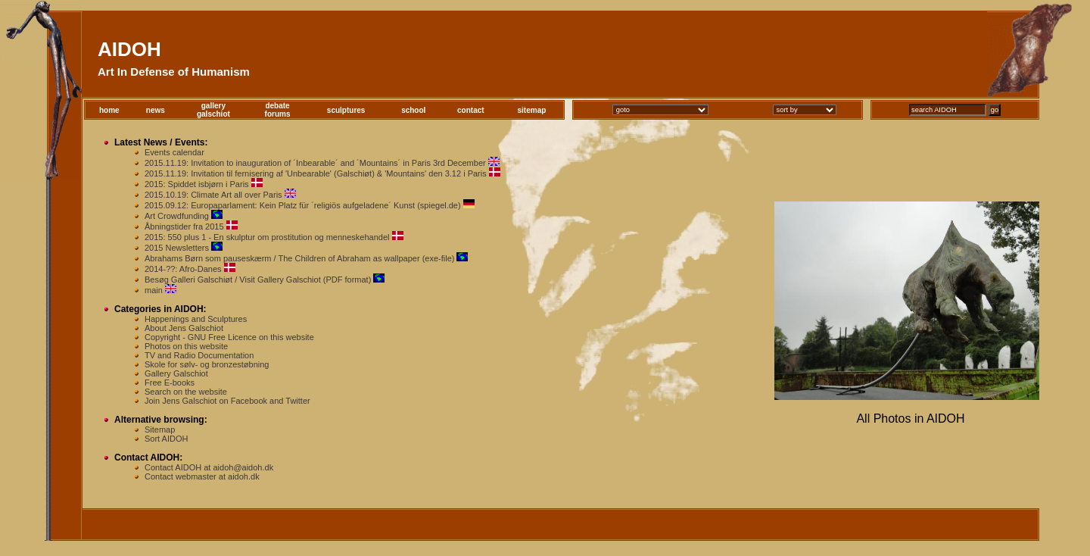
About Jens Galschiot (184, 328)
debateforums (278, 110)
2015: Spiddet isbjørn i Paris (197, 184)
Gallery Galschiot (176, 373)
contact (470, 110)
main (154, 290)
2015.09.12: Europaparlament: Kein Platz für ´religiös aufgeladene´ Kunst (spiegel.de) (303, 205)
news (155, 110)
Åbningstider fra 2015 (184, 226)
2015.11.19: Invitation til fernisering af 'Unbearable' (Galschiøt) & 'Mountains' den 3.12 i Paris (316, 173)
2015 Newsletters (177, 247)
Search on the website (186, 391)
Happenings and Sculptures (196, 318)
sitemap (532, 110)
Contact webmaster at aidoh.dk (202, 476)
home (109, 110)
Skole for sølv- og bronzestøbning (207, 364)
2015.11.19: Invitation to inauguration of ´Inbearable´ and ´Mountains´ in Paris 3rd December (315, 162)
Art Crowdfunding (177, 215)
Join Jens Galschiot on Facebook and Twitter (227, 400)
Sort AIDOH (166, 438)
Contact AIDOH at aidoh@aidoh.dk (209, 467)
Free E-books (170, 382)
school (413, 110)
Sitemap (160, 429)
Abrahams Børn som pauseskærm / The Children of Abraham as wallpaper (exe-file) (299, 258)
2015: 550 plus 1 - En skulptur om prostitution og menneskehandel (267, 237)
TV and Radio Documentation (199, 355)
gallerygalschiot (213, 110)
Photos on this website (186, 346)
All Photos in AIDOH (910, 418)
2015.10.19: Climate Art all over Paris (213, 194)
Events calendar (174, 152)
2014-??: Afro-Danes (183, 268)
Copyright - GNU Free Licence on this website (229, 337)
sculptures (346, 110)
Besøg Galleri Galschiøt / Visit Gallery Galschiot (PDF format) (258, 279)
